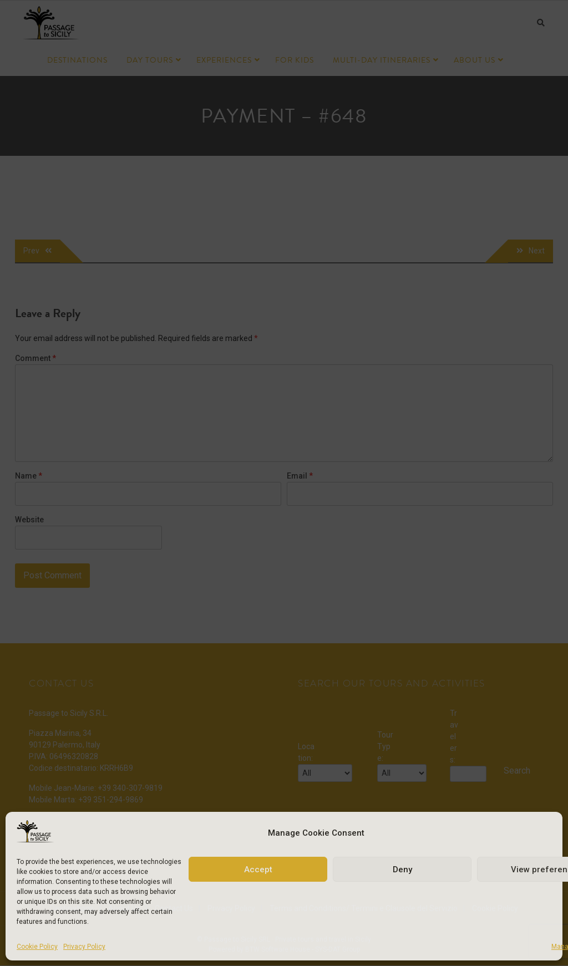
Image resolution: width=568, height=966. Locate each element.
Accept (258, 870)
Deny (402, 870)
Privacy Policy (84, 946)
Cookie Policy (37, 946)
